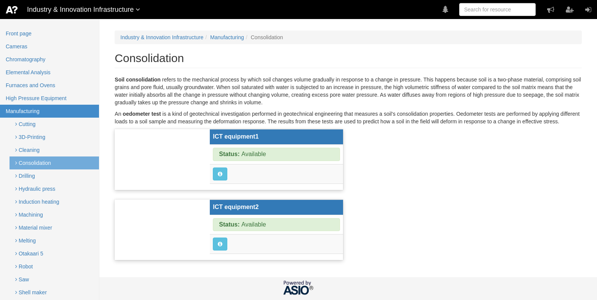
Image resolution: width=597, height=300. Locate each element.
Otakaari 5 (29, 254)
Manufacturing (23, 111)
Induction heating (37, 202)
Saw (22, 279)
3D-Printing (30, 137)
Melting (25, 241)
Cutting (25, 124)
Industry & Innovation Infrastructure (161, 37)
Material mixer (33, 228)
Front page (19, 33)
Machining (29, 215)
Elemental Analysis (28, 72)
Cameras (16, 46)
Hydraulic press (35, 189)
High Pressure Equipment (36, 98)
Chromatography (25, 59)
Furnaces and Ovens (30, 85)
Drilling (25, 176)
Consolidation (33, 163)
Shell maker (31, 292)
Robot (24, 266)
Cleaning (27, 150)
